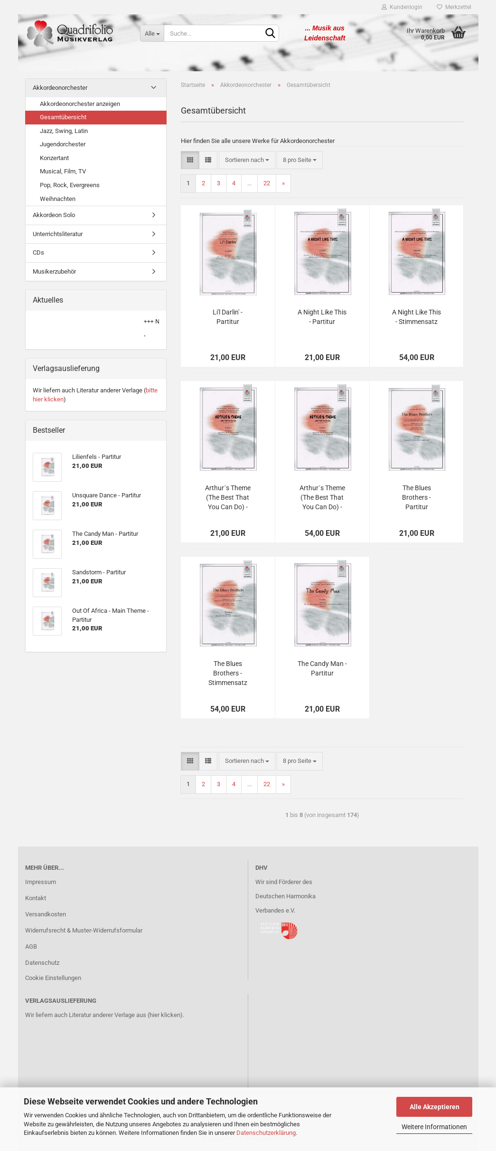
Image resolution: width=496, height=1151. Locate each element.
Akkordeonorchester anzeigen (80, 103)
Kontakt (35, 898)
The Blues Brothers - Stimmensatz (227, 673)
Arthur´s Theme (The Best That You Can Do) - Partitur (228, 498)
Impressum (40, 881)
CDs (38, 252)
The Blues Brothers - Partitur (416, 497)
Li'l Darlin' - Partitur (228, 316)
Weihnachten (57, 198)
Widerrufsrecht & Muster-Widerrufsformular (83, 930)
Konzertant (54, 158)
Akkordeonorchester (60, 87)
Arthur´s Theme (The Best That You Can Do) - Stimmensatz (322, 498)
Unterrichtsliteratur (58, 234)
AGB (31, 946)
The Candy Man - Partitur (322, 668)
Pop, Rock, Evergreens (70, 185)
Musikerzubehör (54, 271)
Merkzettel (454, 7)
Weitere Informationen (434, 1127)
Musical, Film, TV (63, 171)
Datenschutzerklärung (266, 1132)
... (249, 183)
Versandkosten (45, 914)
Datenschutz (42, 962)
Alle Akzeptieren (434, 1107)
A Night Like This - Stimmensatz (416, 316)
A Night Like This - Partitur (322, 316)
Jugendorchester (62, 144)
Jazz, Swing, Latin (64, 130)
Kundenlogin (402, 7)
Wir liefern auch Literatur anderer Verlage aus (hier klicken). (104, 1014)
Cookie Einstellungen (53, 977)
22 (266, 183)
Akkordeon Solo (54, 215)
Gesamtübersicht (63, 117)
